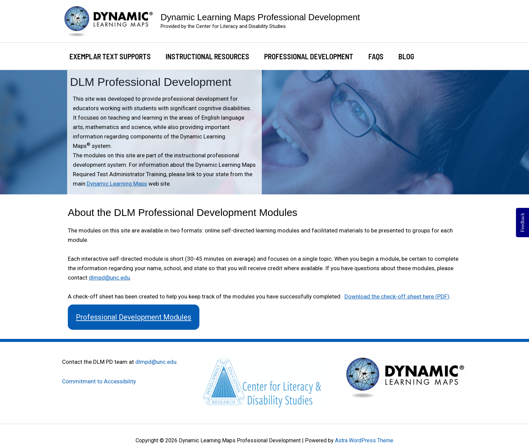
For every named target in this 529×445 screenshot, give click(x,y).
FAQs (376, 56)
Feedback (522, 222)
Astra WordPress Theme (364, 440)
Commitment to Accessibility (99, 381)
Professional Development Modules (133, 317)
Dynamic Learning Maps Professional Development (260, 17)
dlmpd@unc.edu (109, 277)
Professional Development (308, 56)
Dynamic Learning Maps (117, 183)
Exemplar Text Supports (110, 56)
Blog (406, 56)
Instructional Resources (207, 56)
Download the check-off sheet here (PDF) (396, 296)
